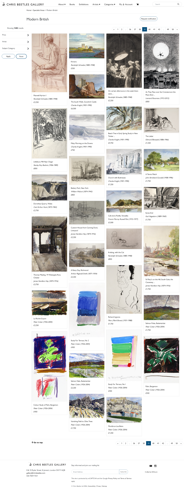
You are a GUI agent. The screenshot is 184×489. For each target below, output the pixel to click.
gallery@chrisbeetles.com (36, 473)
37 (135, 29)
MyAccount (125, 4)
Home (29, 10)
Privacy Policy (112, 478)
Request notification (148, 18)
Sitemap (104, 486)
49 (168, 29)
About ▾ (61, 4)
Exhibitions (83, 4)
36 (130, 29)
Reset (21, 56)
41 (154, 29)
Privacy (99, 486)
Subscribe (123, 471)
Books (72, 4)
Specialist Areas (38, 10)
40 (149, 29)
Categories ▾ (109, 4)
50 (173, 29)
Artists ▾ (96, 4)
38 (140, 29)
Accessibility (91, 486)
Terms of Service (126, 478)
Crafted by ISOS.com (151, 472)
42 (159, 29)
